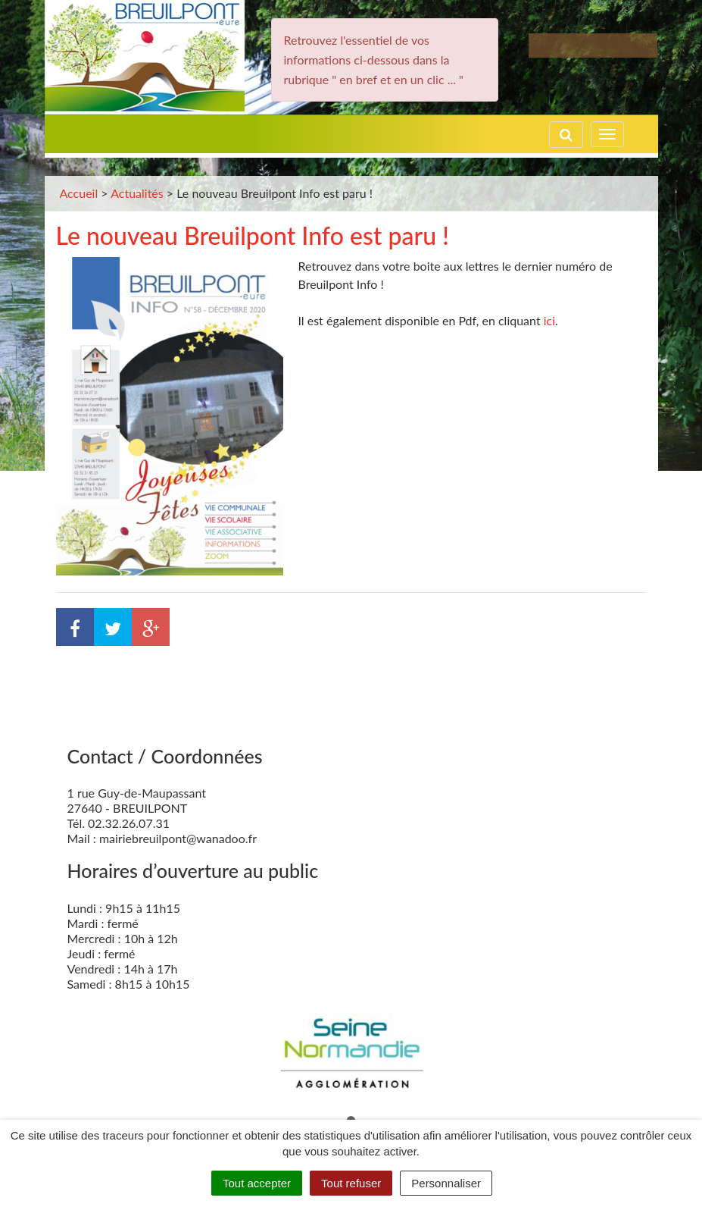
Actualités (137, 193)
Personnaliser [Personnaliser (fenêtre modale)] (446, 1183)
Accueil (79, 193)
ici (549, 320)
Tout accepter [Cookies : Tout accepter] (257, 1183)
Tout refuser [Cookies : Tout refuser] (351, 1183)
